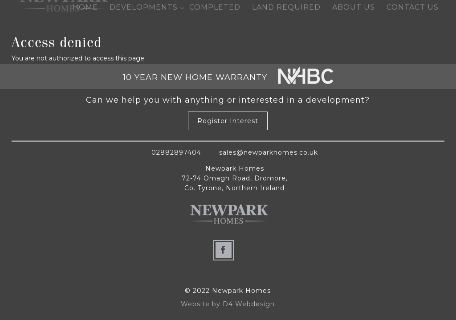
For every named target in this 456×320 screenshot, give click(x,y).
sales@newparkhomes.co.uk (268, 152)
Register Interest (227, 121)
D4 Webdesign (249, 304)
